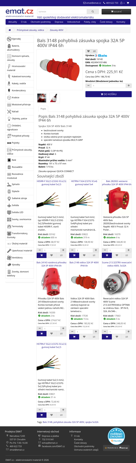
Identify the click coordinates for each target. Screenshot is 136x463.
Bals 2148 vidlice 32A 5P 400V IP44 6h (84, 279)
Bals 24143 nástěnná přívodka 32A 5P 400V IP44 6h (51, 279)
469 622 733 (16, 446)
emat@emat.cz (17, 449)
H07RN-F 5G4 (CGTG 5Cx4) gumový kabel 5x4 (84, 198)
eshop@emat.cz (50, 442)
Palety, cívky (90, 21)
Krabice (13, 98)
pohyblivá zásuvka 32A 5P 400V (68, 422)
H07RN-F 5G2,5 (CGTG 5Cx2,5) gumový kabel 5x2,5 (51, 360)
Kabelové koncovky (19, 77)
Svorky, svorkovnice (19, 219)
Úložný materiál (17, 244)
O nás (24, 21)
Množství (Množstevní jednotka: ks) (104, 81)
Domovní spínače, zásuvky (18, 57)
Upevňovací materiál (19, 251)
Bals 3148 (47, 422)
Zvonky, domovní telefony (18, 273)
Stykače (13, 191)
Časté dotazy (106, 21)
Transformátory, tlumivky (17, 235)
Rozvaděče (14, 167)
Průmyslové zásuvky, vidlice (30, 30)
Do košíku (108, 94)
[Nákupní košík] (127, 2)
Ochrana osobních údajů (86, 449)
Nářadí (12, 112)
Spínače (13, 184)
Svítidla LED (15, 212)
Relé (11, 160)
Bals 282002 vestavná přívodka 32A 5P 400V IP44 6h (117, 198)
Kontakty (120, 21)
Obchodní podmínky (41, 21)
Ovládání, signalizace (14, 127)
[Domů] (9, 30)
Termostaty (15, 226)
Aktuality (12, 21)
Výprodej (14, 39)
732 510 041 (48, 439)
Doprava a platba (50, 436)
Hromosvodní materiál (16, 68)
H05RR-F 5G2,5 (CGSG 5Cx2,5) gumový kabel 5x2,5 (51, 198)
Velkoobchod (73, 21)
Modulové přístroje (19, 105)
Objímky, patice (17, 119)
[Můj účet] (122, 2)
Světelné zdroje (17, 198)
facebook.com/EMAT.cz (53, 446)
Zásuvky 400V (56, 30)
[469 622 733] (110, 2)
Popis (43, 108)
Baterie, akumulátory (13, 47)
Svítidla (13, 205)
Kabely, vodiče (16, 84)
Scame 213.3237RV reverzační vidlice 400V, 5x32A (117, 279)
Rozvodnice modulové (15, 175)
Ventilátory (15, 258)
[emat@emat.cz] (92, 2)
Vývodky (13, 265)
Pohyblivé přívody (18, 136)
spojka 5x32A (91, 422)
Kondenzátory (16, 91)
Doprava (59, 21)
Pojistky (13, 143)
